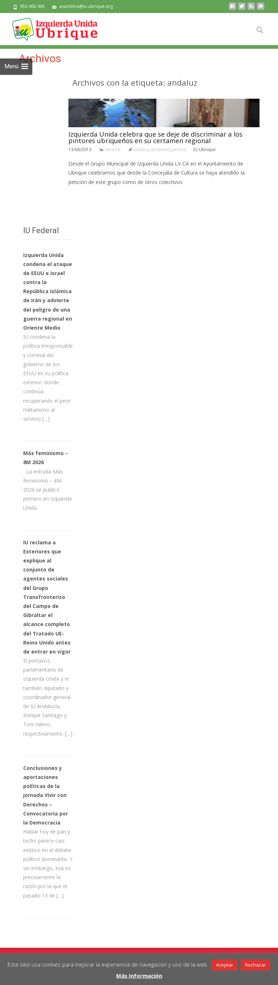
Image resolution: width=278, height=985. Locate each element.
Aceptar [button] (224, 965)
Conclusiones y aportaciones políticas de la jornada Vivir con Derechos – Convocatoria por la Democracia (45, 795)
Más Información (139, 975)
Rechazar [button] (255, 965)
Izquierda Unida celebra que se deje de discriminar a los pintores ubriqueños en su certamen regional (155, 137)
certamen (160, 149)
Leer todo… (83, 195)
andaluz (141, 149)
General (113, 149)
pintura (179, 149)
